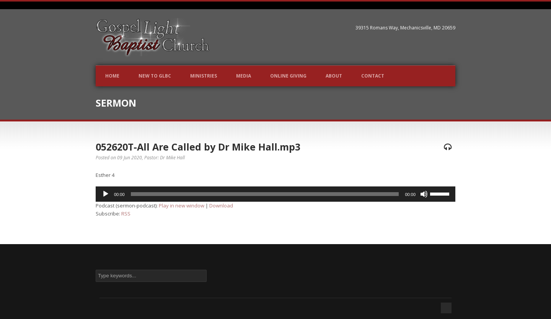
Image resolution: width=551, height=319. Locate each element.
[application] (275, 194)
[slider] (265, 194)
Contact (372, 76)
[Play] (105, 194)
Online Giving (288, 76)
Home (112, 76)
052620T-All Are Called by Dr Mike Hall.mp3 (198, 146)
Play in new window (181, 205)
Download (221, 205)
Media (243, 76)
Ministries (203, 76)
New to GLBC (155, 76)
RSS (125, 213)
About (334, 76)
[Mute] (424, 194)
